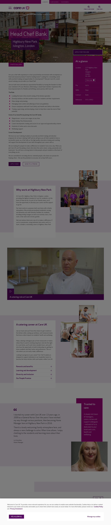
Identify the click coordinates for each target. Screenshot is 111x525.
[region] (55, 511)
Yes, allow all (16, 517)
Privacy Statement (16, 509)
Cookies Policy (98, 507)
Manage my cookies (93, 517)
